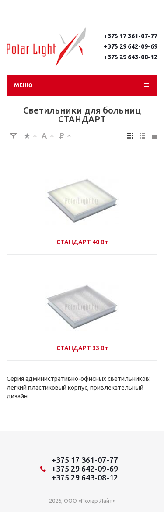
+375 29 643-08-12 (130, 57)
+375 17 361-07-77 (130, 36)
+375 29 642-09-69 (130, 46)
